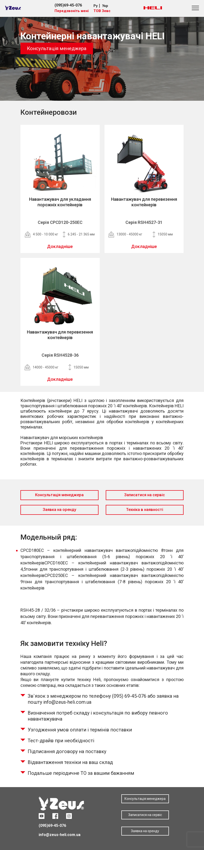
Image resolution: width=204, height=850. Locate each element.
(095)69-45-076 (68, 5)
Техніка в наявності (144, 509)
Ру (95, 6)
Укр (105, 6)
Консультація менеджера (57, 48)
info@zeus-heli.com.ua (59, 834)
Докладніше (60, 246)
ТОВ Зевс (102, 11)
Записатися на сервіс (144, 495)
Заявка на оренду (59, 509)
